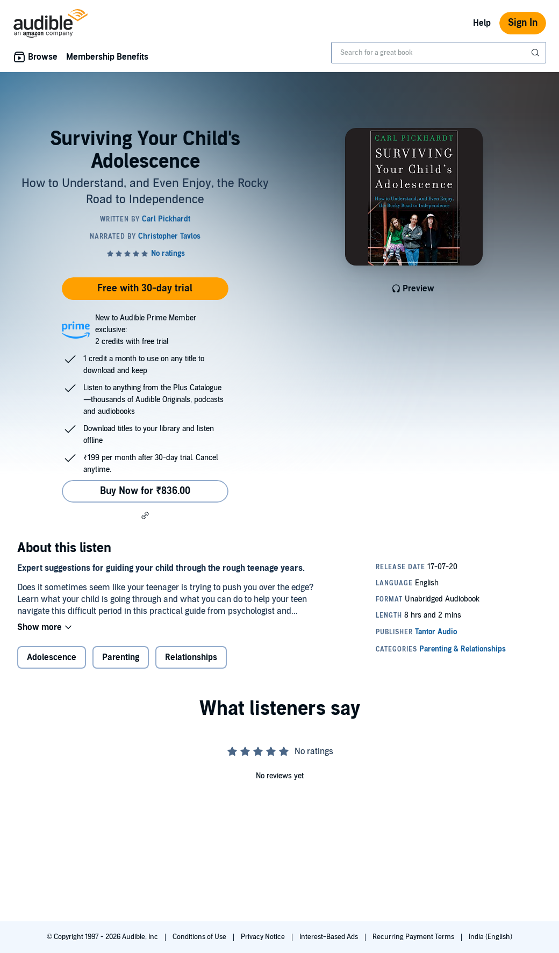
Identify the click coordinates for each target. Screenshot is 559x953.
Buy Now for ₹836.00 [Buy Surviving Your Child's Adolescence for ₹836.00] (145, 491)
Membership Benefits (107, 57)
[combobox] (438, 52)
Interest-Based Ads (329, 937)
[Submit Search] (536, 52)
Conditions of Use (200, 937)
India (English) (490, 937)
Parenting (120, 657)
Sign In (523, 22)
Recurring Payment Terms (414, 937)
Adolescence (51, 657)
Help (482, 23)
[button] (145, 515)
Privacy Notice (263, 937)
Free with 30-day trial (144, 288)
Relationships (191, 657)
